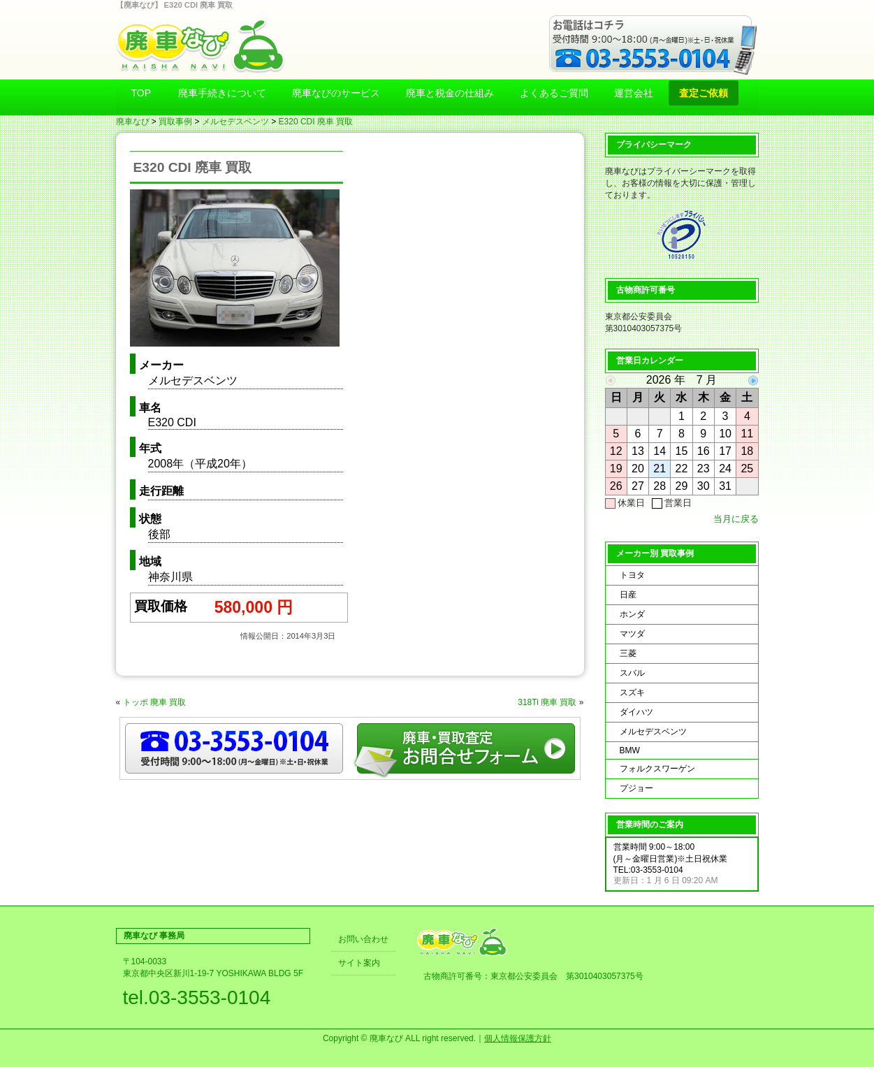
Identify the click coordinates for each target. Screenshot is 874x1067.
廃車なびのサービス (336, 93)
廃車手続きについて (222, 93)
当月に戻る (736, 519)
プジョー (636, 788)
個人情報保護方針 (517, 1038)
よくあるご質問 (554, 93)
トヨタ (632, 575)
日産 (628, 595)
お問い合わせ (363, 939)
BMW (630, 750)
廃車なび (133, 121)
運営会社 (633, 93)
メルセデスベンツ (235, 121)
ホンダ (632, 614)
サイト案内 (359, 963)
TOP (141, 93)
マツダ (632, 634)
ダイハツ (636, 712)
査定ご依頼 (703, 93)
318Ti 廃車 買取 (547, 702)
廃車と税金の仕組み (450, 93)
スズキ (632, 692)
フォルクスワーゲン (657, 769)
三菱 (628, 653)
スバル (632, 673)
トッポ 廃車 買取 (155, 702)
